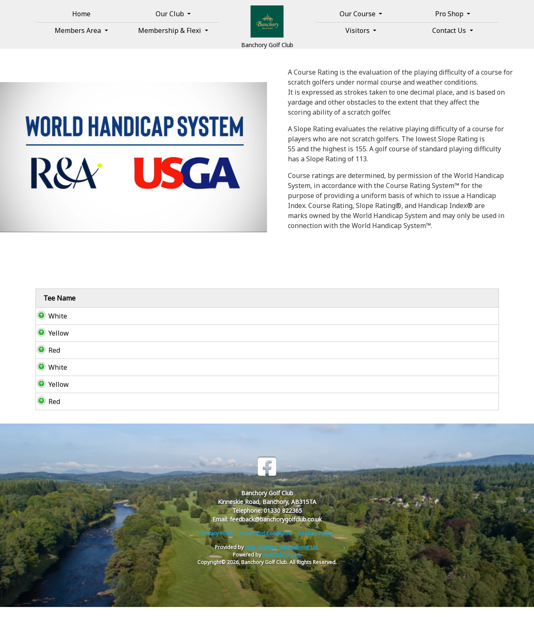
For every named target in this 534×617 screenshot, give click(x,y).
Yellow (51, 343)
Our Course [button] (358, 13)
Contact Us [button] (450, 30)
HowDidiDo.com (281, 564)
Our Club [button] (171, 13)
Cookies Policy (315, 543)
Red (46, 360)
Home (81, 13)
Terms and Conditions (265, 543)
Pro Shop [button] (450, 13)
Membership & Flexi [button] (170, 30)
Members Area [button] (79, 30)
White (50, 326)
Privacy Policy (218, 543)
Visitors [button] (358, 30)
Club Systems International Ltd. (282, 557)
